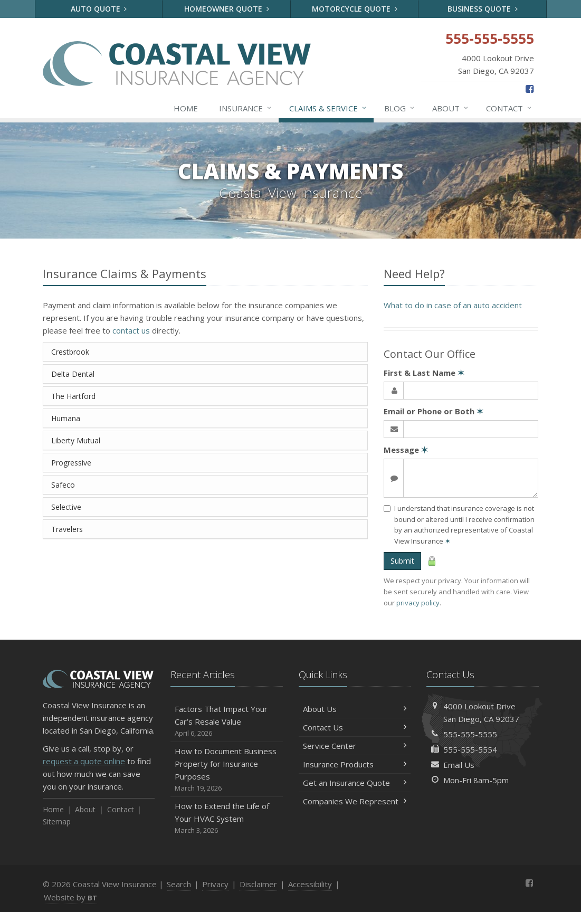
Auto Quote (99, 9)
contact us (131, 330)
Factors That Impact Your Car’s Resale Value (227, 721)
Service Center (355, 745)
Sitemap (57, 821)
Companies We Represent (355, 801)
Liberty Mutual (75, 440)
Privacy (215, 884)
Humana (65, 418)
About (450, 108)
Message (406, 449)
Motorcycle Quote (354, 9)
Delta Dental (72, 374)
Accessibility (310, 884)
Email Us (458, 764)
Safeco (63, 485)
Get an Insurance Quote (355, 782)
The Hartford (73, 396)
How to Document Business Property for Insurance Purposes (227, 770)
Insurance (245, 108)
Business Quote (482, 9)
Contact (509, 108)
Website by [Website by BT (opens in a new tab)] (70, 897)
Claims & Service (328, 108)
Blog (399, 108)
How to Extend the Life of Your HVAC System (227, 818)
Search (179, 884)
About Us (355, 709)
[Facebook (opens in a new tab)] (530, 88)
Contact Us (355, 727)
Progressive (71, 463)
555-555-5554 (470, 749)
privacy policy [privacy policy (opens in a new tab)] (418, 602)
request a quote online (84, 761)
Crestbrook (70, 352)
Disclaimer (258, 884)
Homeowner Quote (226, 9)
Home (186, 108)
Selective (66, 507)
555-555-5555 (470, 734)
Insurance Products (355, 764)
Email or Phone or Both (433, 411)
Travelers (67, 529)
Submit (402, 561)
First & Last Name (424, 372)
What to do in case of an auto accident (453, 305)
